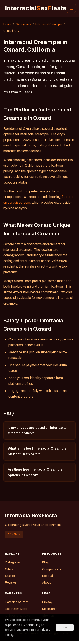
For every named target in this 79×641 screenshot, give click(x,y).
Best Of (47, 575)
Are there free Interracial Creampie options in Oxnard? (35, 472)
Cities (9, 569)
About (46, 582)
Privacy (47, 602)
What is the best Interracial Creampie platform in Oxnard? (37, 451)
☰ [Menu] (71, 8)
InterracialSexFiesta (31, 515)
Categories (23, 24)
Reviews (10, 582)
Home (7, 24)
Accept (64, 627)
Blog (45, 562)
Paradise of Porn (16, 602)
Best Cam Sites (16, 608)
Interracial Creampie (48, 24)
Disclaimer (49, 608)
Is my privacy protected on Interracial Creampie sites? (37, 430)
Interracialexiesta (36, 8)
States (10, 575)
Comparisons (51, 569)
